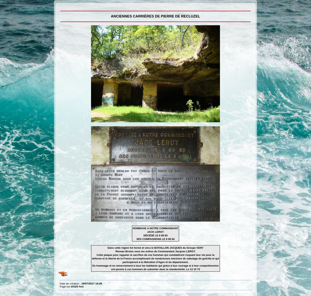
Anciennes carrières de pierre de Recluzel (61, 6)
